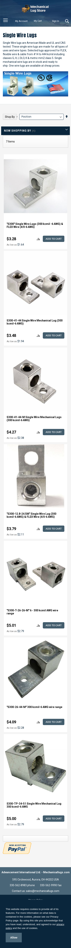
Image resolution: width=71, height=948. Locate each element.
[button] (38, 239)
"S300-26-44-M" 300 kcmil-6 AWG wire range (34, 707)
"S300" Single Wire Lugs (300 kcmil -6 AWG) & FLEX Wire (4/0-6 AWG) (35, 225)
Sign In (55, 21)
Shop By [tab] (10, 116)
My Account (21, 21)
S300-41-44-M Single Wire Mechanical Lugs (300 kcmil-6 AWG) (34, 419)
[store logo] (35, 9)
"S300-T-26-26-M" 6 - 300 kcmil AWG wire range (32, 612)
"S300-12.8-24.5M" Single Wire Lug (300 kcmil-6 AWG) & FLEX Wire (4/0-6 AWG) (31, 515)
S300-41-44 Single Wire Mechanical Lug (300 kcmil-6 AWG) (34, 322)
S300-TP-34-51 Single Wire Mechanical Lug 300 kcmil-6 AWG (34, 805)
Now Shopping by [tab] (17, 130)
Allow (13, 937)
